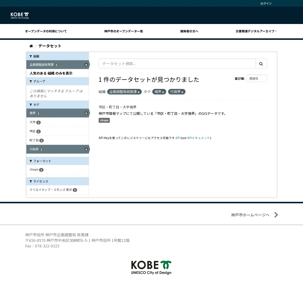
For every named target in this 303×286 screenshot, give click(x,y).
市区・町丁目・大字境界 (117, 106)
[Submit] (261, 63)
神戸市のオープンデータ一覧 (123, 31)
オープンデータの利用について (46, 31)
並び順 (239, 78)
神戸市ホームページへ (250, 214)
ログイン (266, 3)
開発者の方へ (189, 31)
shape (104, 120)
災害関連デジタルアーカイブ (255, 31)
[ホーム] (31, 45)
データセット (50, 45)
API (177, 138)
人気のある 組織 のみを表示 (51, 73)
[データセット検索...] (177, 63)
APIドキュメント (198, 138)
